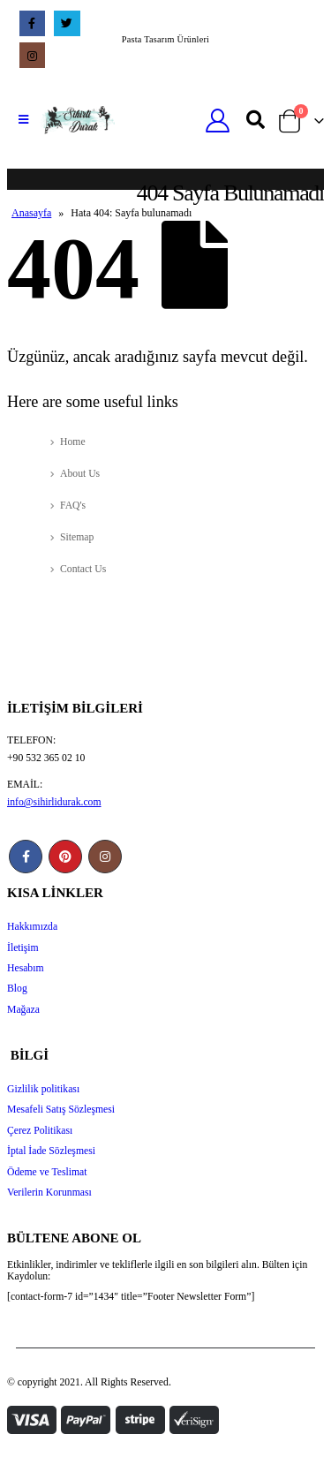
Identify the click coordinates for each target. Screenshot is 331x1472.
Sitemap (77, 537)
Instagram (105, 856)
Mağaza (23, 1009)
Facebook (25, 856)
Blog (17, 988)
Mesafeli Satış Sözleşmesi (61, 1109)
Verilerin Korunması (49, 1192)
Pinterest (65, 856)
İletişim (23, 948)
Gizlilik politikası (43, 1089)
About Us (80, 473)
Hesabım (25, 968)
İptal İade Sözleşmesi (51, 1151)
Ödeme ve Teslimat (47, 1172)
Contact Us (83, 569)
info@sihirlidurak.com (54, 802)
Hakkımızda (32, 926)
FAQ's (73, 505)
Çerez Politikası (39, 1130)
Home (73, 442)
